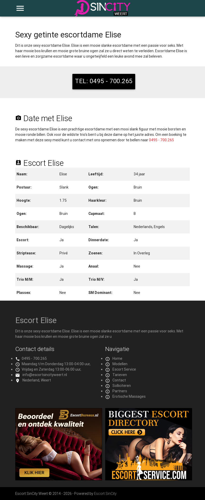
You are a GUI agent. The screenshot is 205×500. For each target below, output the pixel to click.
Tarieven (119, 374)
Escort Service (124, 369)
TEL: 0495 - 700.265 (104, 81)
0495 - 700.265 (161, 140)
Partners (119, 391)
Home (117, 358)
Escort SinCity (105, 493)
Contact (119, 380)
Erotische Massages (129, 396)
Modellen (119, 364)
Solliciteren (121, 385)
